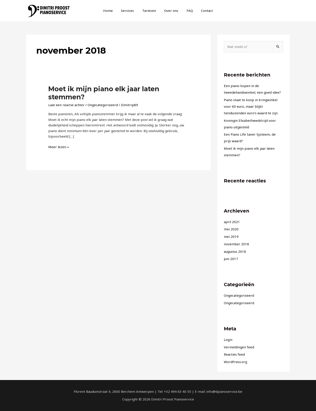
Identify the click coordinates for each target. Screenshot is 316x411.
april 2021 (232, 222)
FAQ (187, 10)
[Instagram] (281, 11)
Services (130, 10)
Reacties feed (234, 354)
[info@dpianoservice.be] (288, 11)
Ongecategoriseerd (103, 105)
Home (112, 10)
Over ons (170, 10)
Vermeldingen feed (239, 347)
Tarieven (150, 10)
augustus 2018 (235, 251)
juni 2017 (231, 258)
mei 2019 (231, 236)
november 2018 (236, 244)
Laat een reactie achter (66, 105)
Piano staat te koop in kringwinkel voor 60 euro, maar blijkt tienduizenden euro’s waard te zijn (251, 106)
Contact (203, 10)
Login (228, 339)
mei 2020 (231, 229)
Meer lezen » (58, 146)
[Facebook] (274, 11)
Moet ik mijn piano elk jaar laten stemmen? (103, 93)
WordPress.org (235, 362)
